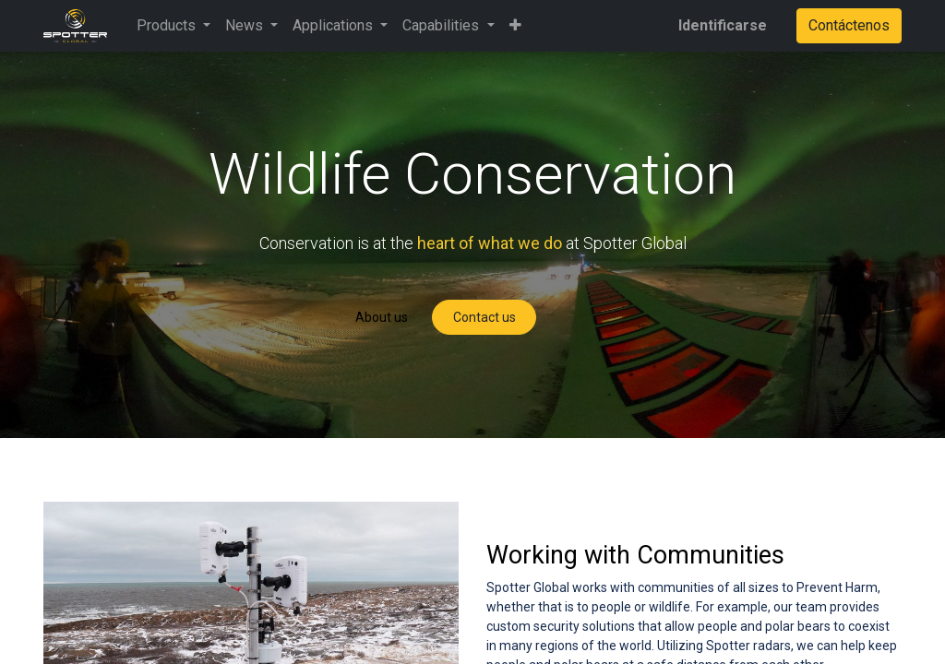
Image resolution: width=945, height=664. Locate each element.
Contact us (484, 317)
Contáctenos (849, 25)
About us (381, 317)
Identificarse (722, 25)
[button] (515, 25)
